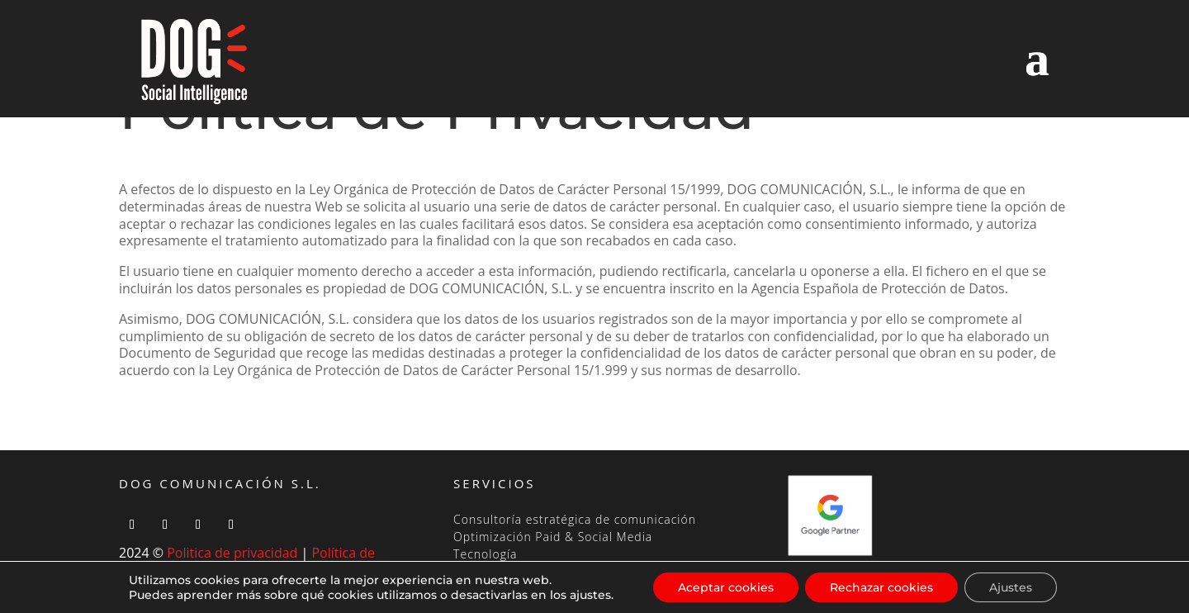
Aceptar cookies (726, 587)
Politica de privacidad (232, 553)
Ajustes (1010, 587)
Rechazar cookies (881, 587)
